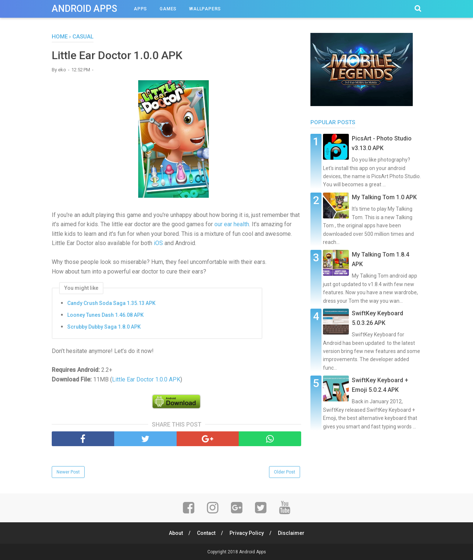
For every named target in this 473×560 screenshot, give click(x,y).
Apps (140, 8)
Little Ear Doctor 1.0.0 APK (146, 379)
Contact (206, 533)
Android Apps (84, 8)
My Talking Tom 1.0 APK (384, 197)
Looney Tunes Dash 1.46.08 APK (105, 315)
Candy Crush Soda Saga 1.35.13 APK (111, 303)
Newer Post (68, 472)
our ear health (231, 224)
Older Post (284, 472)
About (176, 533)
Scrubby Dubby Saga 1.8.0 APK (104, 327)
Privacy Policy (246, 533)
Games (168, 8)
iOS (158, 243)
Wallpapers (205, 8)
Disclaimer (291, 533)
